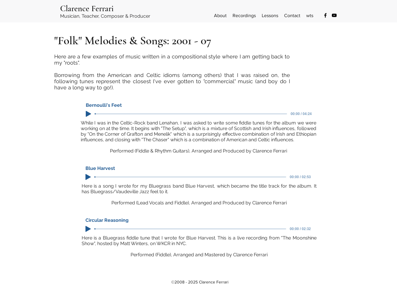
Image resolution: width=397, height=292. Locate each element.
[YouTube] (334, 15)
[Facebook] (325, 15)
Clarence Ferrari (86, 9)
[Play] (88, 114)
